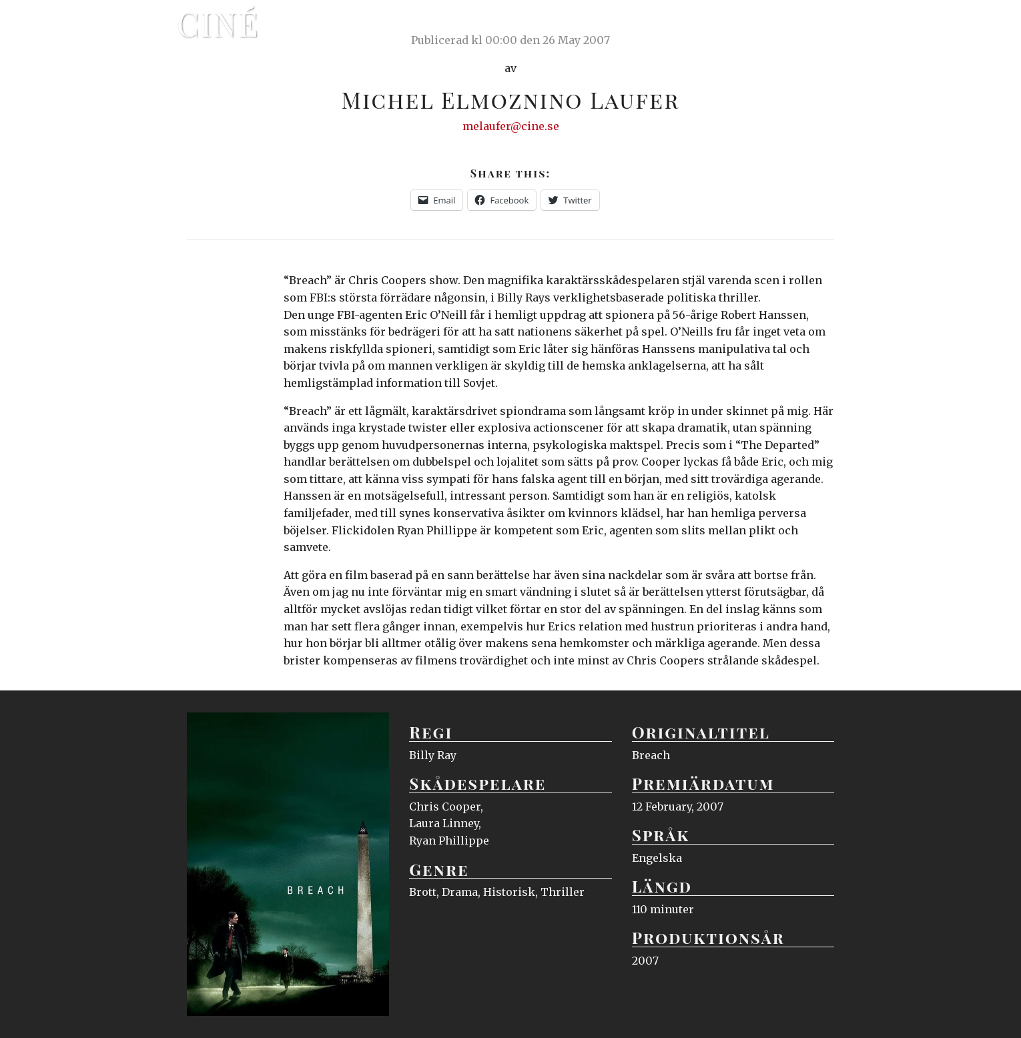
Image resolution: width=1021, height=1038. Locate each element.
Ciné (218, 23)
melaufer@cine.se (510, 126)
